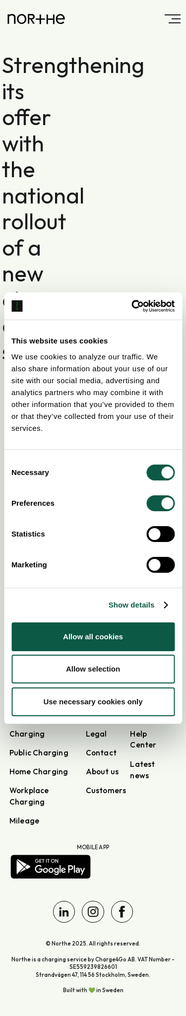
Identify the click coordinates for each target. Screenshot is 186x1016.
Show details (132, 605)
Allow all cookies (93, 636)
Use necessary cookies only (92, 701)
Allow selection (93, 669)
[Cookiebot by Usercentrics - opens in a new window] (132, 306)
